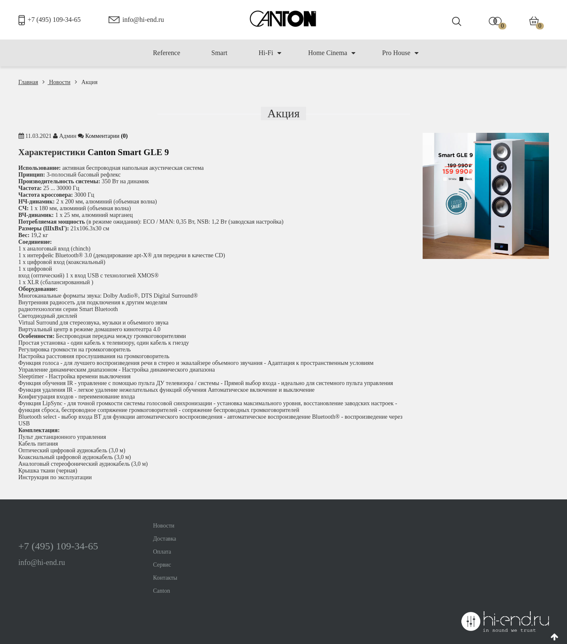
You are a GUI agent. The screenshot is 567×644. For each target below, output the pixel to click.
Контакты (165, 578)
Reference (166, 52)
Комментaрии (106, 136)
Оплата (162, 552)
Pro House (400, 53)
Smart (219, 52)
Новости (56, 82)
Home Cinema (331, 53)
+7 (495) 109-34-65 (54, 19)
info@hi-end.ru (143, 19)
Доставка (164, 539)
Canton (161, 591)
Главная (28, 82)
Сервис (162, 565)
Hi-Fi (269, 53)
